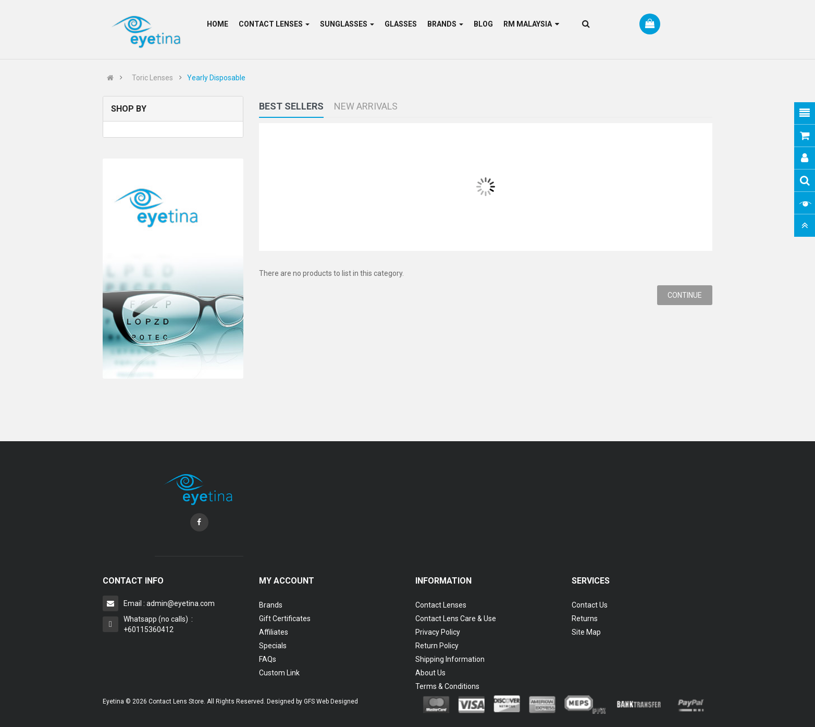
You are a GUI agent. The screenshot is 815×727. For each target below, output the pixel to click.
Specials (273, 645)
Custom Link (279, 673)
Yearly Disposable (216, 77)
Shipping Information (450, 659)
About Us (430, 673)
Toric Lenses (152, 77)
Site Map (586, 632)
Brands (270, 605)
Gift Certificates (285, 618)
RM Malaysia (531, 24)
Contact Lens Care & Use (455, 618)
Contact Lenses (440, 605)
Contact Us (590, 605)
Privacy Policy (437, 632)
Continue (685, 295)
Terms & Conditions (447, 686)
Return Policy (437, 645)
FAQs (267, 659)
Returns (585, 618)
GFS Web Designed (331, 701)
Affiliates (273, 632)
